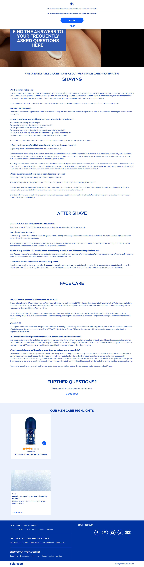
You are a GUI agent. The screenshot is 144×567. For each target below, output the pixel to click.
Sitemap (49, 529)
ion (119, 342)
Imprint (41, 529)
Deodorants (24, 556)
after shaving (22, 98)
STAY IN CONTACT (85, 525)
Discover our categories (25, 552)
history (15, 542)
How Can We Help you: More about (29, 538)
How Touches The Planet (42, 542)
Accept (72, 20)
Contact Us (72, 393)
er (25, 542)
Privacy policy (31, 529)
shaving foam (38, 190)
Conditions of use (16, 529)
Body (14, 556)
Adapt (72, 26)
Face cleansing (48, 556)
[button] (44, 443)
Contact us (60, 542)
